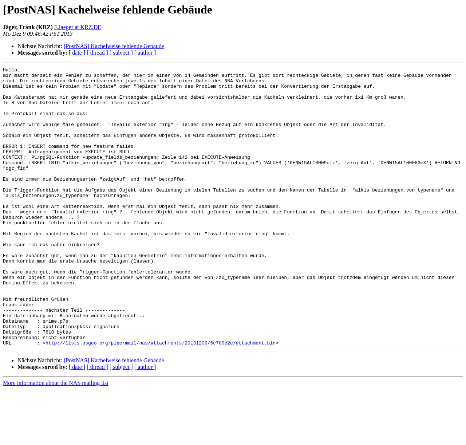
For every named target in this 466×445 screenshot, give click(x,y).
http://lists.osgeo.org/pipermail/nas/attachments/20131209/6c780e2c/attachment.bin (161, 398)
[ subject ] (121, 53)
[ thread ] (97, 53)
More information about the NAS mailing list (55, 439)
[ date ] (77, 53)
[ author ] (145, 53)
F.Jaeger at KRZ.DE (77, 27)
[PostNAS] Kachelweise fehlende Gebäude (114, 46)
